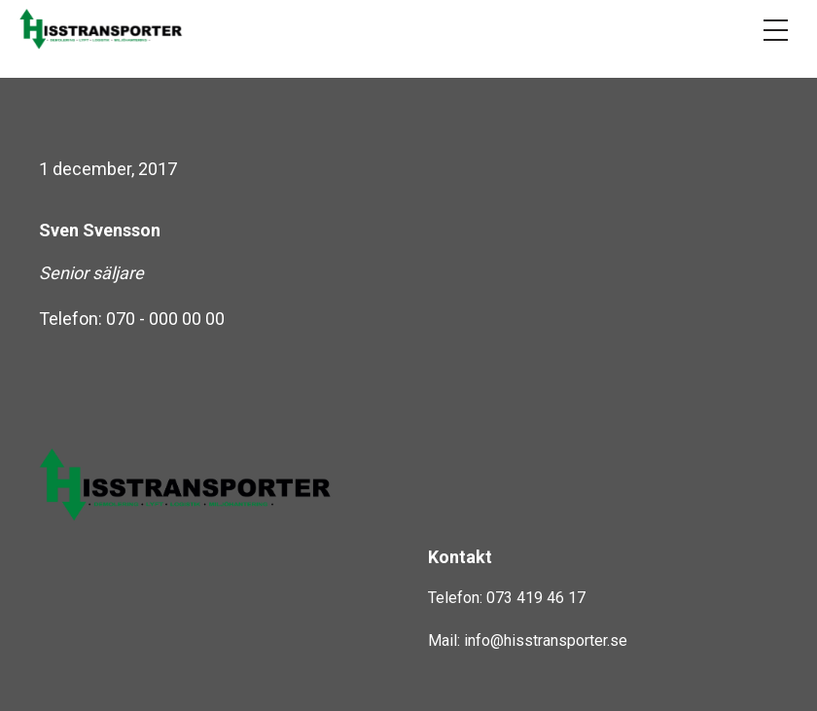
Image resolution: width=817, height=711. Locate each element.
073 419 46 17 (536, 597)
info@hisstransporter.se (545, 640)
